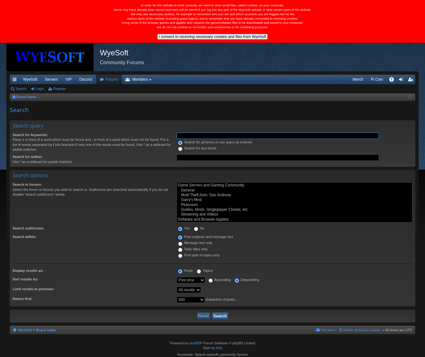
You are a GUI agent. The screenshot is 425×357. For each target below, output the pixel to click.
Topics (205, 270)
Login (40, 89)
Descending (247, 280)
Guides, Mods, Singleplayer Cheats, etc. (294, 209)
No (199, 228)
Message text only (195, 243)
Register (59, 89)
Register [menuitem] (412, 80)
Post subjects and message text (205, 237)
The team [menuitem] (328, 330)
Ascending (220, 280)
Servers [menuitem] (51, 79)
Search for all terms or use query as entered (215, 142)
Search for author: (28, 157)
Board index (46, 330)
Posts (185, 270)
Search (21, 89)
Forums (112, 79)
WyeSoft (30, 79)
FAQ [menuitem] (393, 80)
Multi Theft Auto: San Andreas (294, 195)
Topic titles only (193, 249)
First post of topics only (199, 255)
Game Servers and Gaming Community (294, 185)
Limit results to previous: (33, 289)
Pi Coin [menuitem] (377, 79)
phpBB (194, 343)
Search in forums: (27, 184)
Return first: (23, 299)
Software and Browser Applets (294, 219)
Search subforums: (28, 228)
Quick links (15, 80)
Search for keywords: (30, 135)
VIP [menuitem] (69, 79)
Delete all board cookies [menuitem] (361, 330)
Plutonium (294, 205)
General (294, 190)
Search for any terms (197, 148)
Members (140, 79)
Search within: (24, 237)
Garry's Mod (294, 199)
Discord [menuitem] (85, 79)
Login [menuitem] (402, 80)
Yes (184, 228)
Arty (219, 348)
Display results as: (28, 270)
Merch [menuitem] (358, 79)
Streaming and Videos (294, 214)
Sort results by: (25, 279)
